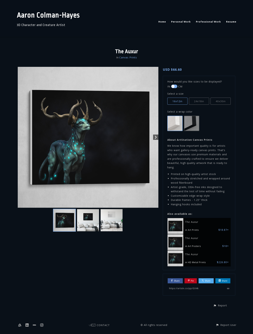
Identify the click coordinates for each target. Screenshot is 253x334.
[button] (220, 305)
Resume (231, 21)
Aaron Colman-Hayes (48, 15)
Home (162, 21)
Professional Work (208, 21)
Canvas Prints (128, 57)
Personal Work (181, 21)
